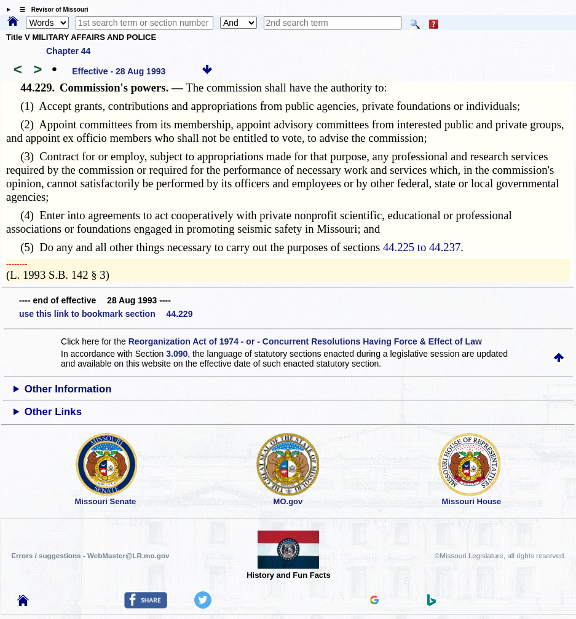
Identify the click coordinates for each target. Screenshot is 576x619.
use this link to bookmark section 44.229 (105, 314)
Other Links (53, 412)
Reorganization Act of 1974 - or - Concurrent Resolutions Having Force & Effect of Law (305, 341)
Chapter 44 (68, 51)
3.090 (176, 354)
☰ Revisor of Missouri (51, 9)
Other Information (68, 389)
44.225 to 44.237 (421, 247)
